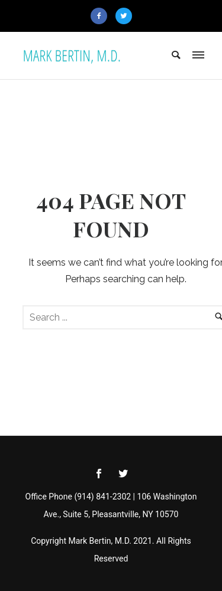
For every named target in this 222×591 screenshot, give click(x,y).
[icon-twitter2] (123, 16)
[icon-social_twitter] (123, 474)
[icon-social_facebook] (102, 474)
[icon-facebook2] (102, 16)
